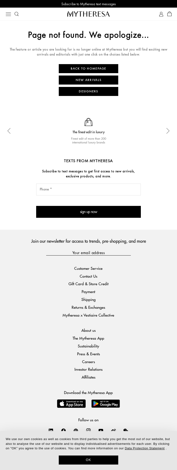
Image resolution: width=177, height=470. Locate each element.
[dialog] (88, 450)
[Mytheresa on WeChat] (125, 430)
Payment (88, 291)
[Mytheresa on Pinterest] (76, 430)
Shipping (88, 299)
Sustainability (88, 346)
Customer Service (88, 268)
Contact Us (88, 276)
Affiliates (88, 377)
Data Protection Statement (144, 448)
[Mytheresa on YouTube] (100, 430)
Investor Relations (88, 369)
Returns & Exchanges (88, 307)
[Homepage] (88, 14)
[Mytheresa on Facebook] (63, 430)
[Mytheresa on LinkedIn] (51, 430)
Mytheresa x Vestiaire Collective (88, 315)
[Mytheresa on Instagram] (88, 430)
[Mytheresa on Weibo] (113, 430)
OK (88, 460)
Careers (88, 361)
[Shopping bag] (169, 14)
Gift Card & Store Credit (88, 283)
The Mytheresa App (88, 338)
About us (88, 330)
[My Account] (161, 14)
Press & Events (88, 353)
